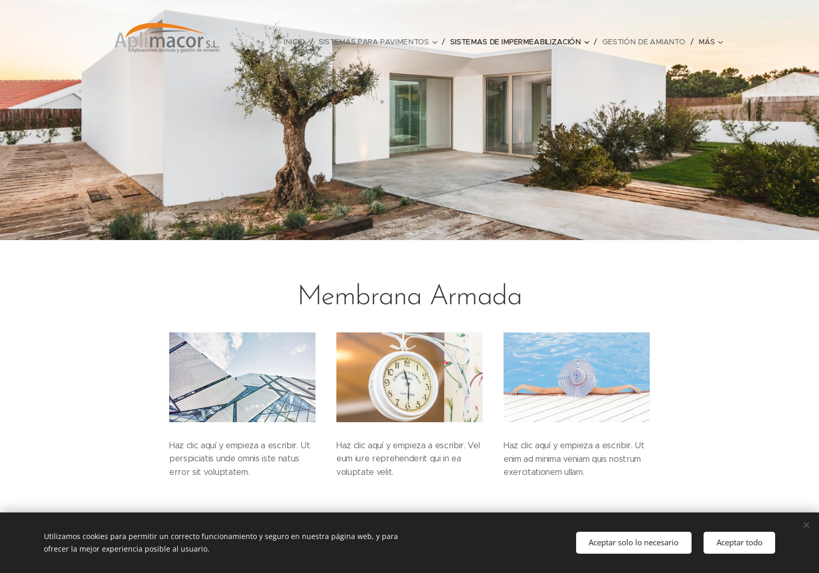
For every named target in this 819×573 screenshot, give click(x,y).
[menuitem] (302, 42)
